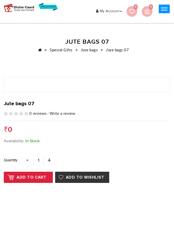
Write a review (62, 113)
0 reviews (37, 113)
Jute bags (89, 50)
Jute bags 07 (117, 50)
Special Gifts (61, 50)
